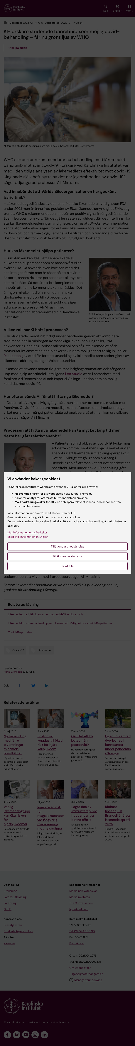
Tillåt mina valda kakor (68, 556)
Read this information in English (27, 537)
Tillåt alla (67, 566)
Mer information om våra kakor (27, 532)
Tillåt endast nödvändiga (67, 546)
